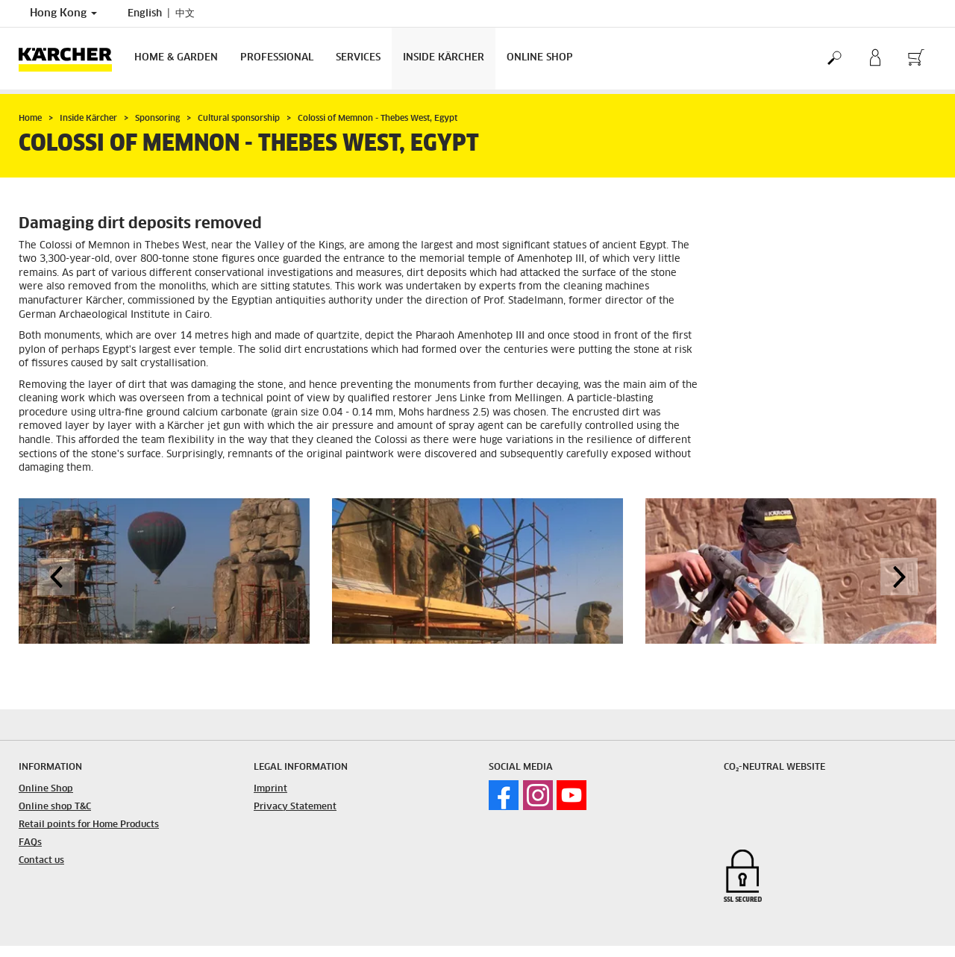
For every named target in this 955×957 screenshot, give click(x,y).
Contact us (41, 860)
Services (358, 58)
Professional (276, 58)
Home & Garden (176, 58)
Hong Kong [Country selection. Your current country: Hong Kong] (63, 13)
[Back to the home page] (71, 59)
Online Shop (540, 58)
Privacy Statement (295, 807)
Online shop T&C (55, 807)
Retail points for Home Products (89, 824)
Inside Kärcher (443, 58)
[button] (56, 576)
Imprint (270, 789)
